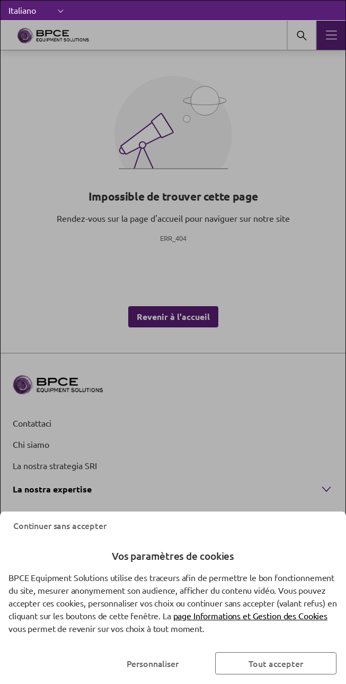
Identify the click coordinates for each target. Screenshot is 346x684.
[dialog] (173, 342)
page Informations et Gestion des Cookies (250, 615)
